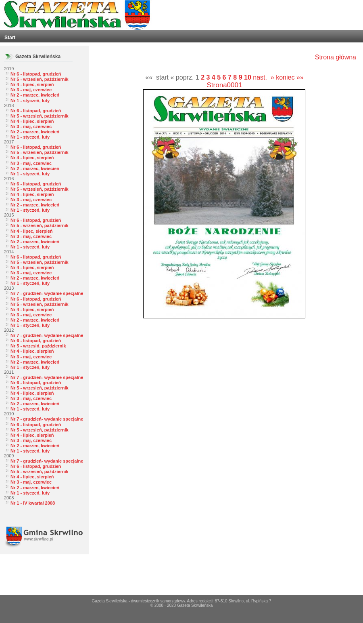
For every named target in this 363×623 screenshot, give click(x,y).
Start (9, 37)
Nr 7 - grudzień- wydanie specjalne (46, 293)
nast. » (263, 77)
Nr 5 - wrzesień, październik (39, 79)
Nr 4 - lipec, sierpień (31, 231)
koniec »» (290, 77)
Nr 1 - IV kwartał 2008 (32, 503)
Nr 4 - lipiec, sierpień (32, 84)
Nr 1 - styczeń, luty (30, 100)
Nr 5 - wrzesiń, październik (38, 345)
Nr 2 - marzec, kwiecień (34, 95)
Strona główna (335, 57)
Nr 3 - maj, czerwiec (31, 89)
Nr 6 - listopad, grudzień (35, 74)
